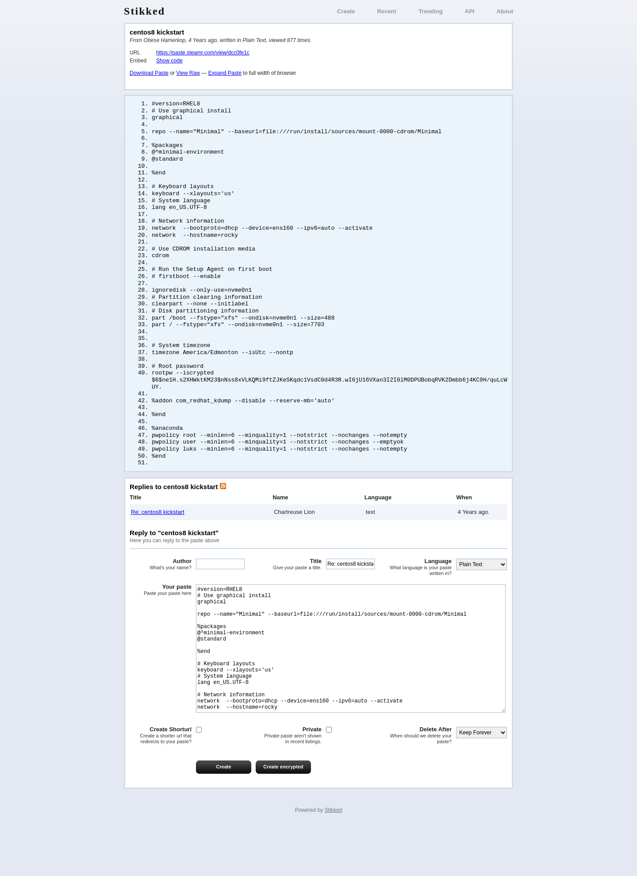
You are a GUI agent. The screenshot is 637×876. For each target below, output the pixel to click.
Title (291, 587)
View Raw (188, 73)
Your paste (161, 612)
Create (346, 11)
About (504, 11)
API (470, 11)
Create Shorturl (161, 784)
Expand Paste (225, 73)
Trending (430, 11)
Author (161, 587)
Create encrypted (283, 815)
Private (291, 784)
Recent (386, 11)
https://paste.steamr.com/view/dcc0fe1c (202, 53)
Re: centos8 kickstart (157, 534)
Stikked (144, 11)
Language (421, 589)
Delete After (421, 784)
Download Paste (149, 73)
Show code (169, 61)
